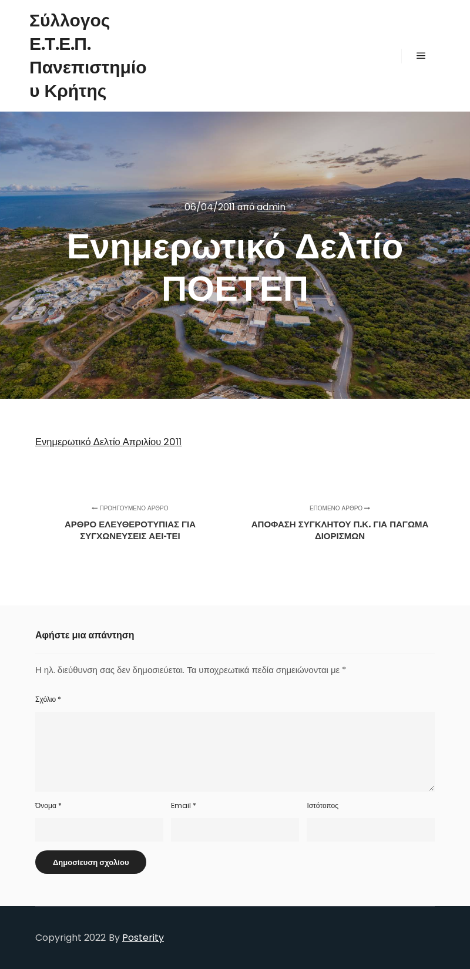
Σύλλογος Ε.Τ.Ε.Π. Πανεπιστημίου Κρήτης (88, 55)
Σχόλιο (48, 699)
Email (183, 805)
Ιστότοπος (322, 805)
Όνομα (48, 805)
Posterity (143, 937)
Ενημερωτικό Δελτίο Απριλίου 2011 (108, 442)
